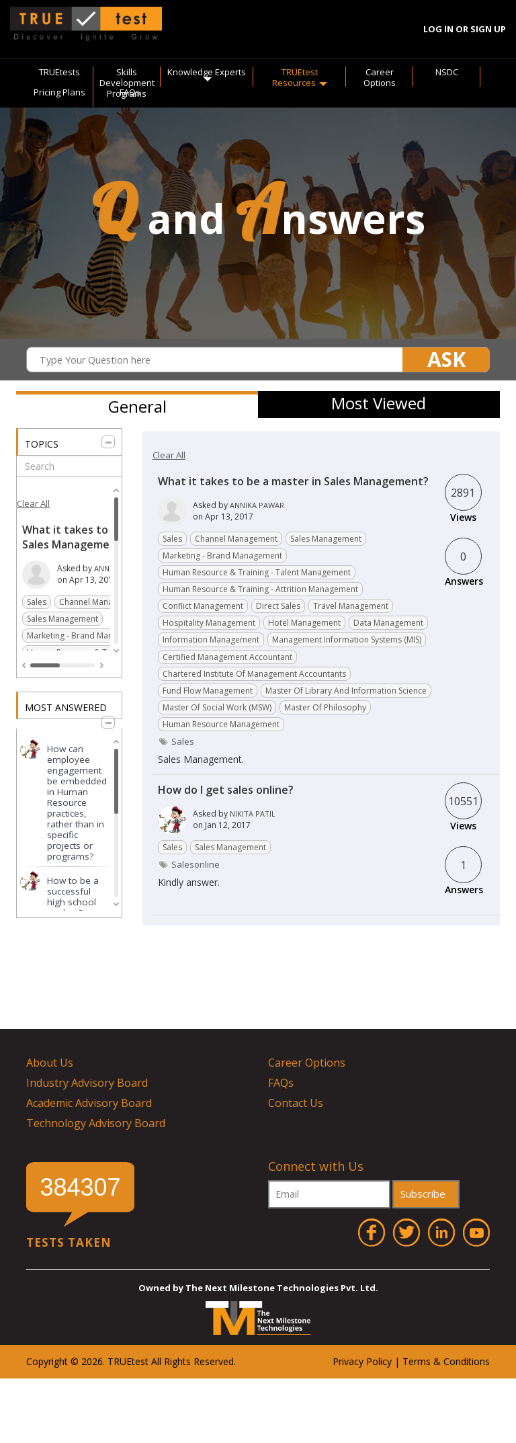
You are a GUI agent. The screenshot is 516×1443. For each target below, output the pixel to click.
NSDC (446, 72)
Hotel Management (304, 622)
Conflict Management (203, 606)
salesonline (195, 864)
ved (226, 1361)
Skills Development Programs (127, 83)
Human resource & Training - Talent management (257, 572)
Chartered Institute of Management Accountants (254, 673)
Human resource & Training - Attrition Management (260, 589)
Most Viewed (378, 403)
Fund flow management (208, 690)
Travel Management (350, 606)
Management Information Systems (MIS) (346, 639)
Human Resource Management (221, 724)
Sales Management (62, 618)
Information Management (211, 639)
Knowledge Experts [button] (206, 74)
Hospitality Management (209, 622)
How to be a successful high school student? (73, 896)
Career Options (379, 77)
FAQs (130, 92)
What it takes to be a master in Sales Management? (103, 537)
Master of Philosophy (325, 707)
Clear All (33, 503)
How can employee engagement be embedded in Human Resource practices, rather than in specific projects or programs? (77, 802)
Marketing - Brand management (86, 635)
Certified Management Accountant (227, 657)
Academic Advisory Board (89, 1103)
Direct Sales (278, 606)
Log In (438, 29)
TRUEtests (59, 72)
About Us (49, 1062)
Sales (36, 602)
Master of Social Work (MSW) (217, 707)
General (137, 406)
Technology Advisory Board (95, 1123)
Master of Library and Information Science (346, 690)
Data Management (388, 622)
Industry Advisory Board (87, 1082)
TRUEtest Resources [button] (299, 77)
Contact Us (295, 1103)
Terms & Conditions (446, 1361)
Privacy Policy (362, 1361)
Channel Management (100, 602)
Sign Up (488, 29)
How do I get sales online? (226, 789)
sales (182, 741)
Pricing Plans (59, 92)
